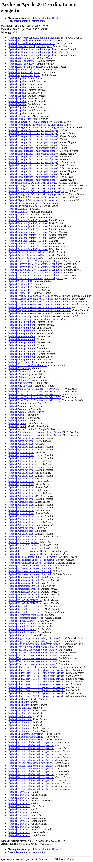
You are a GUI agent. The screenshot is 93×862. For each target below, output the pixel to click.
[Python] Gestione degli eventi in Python (29, 316)
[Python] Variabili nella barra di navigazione (31, 742)
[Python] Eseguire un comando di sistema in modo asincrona (39, 295)
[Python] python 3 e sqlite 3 (22, 429)
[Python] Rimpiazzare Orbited (24, 577)
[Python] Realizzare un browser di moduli (30, 565)
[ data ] (57, 18)
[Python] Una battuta (19, 699)
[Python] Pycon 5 (17, 403)
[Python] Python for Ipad (21, 438)
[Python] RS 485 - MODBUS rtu (25, 600)
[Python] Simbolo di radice (22, 620)
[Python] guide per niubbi (21, 362)
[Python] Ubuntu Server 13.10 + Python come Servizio (36, 670)
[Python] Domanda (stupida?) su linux (28, 220)
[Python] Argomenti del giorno (24, 69)
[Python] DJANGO (18, 208)
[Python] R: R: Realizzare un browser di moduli (33, 556)
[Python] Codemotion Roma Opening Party (30, 121)
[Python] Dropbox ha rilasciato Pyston (28, 252)
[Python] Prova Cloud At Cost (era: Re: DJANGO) (34, 388)
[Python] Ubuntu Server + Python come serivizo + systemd (38, 667)
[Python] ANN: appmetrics (22, 58)
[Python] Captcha (17, 78)
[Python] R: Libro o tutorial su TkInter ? (29, 551)
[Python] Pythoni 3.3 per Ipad (23, 536)
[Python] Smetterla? (18, 635)
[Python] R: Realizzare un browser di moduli (31, 559)
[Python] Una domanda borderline (26, 733)
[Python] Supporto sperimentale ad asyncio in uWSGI (36, 638)
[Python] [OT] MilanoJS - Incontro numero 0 (31, 40)
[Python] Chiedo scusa (20, 116)
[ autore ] (48, 18)
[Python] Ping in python (20, 382)
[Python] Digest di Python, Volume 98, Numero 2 (33, 197)
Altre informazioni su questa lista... (27, 20)
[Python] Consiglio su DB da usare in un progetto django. (38, 182)
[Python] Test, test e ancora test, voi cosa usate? (32, 646)
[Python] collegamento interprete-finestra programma (35, 124)
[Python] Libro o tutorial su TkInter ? (27, 365)
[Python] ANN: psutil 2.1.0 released (26, 66)
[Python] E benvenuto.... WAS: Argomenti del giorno (35, 261)
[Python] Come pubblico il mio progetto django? (33, 130)
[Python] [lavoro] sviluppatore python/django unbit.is (35, 37)
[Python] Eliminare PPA (20, 281)
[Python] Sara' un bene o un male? (26, 606)
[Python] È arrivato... (19, 791)
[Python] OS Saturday (19, 368)
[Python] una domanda (20, 707)
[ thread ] (38, 18)
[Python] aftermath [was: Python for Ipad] (30, 46)
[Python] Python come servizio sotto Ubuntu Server (35, 432)
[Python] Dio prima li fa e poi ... (24, 203)
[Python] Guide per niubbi (21, 322)
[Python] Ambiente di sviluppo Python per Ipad (32, 49)
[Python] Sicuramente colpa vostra (26, 615)
